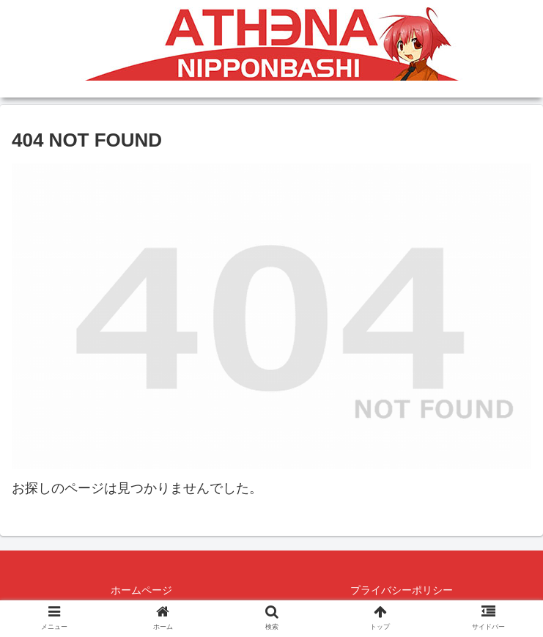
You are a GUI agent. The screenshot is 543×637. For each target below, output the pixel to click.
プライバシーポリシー (401, 590)
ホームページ (141, 590)
